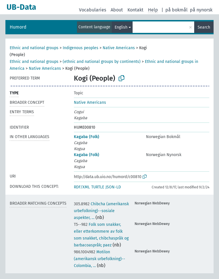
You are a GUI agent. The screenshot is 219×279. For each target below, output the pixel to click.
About (117, 10)
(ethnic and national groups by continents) (102, 61)
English (121, 27)
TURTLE (97, 187)
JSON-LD (113, 187)
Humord (18, 27)
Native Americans (119, 47)
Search (204, 27)
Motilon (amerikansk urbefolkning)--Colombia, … (99, 259)
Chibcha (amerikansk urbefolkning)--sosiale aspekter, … (101, 211)
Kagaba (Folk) (86, 136)
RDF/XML (82, 187)
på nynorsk (201, 10)
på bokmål (176, 10)
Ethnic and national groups (34, 47)
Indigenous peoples (80, 47)
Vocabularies (92, 10)
